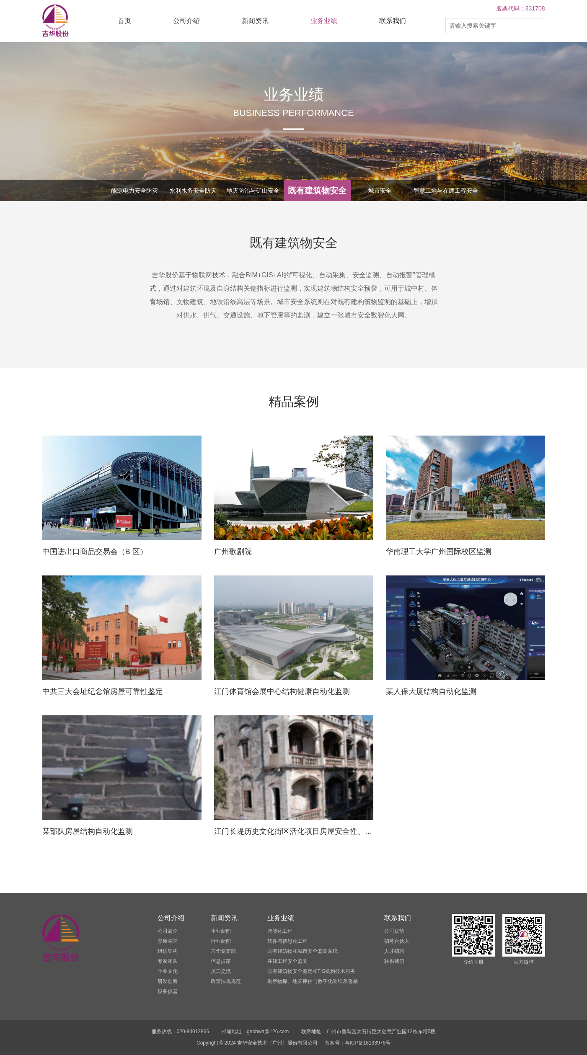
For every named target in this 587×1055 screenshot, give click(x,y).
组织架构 (168, 951)
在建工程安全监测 (287, 961)
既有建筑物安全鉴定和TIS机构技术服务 (311, 971)
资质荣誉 (168, 941)
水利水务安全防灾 (193, 190)
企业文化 (168, 971)
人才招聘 (394, 951)
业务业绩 (323, 20)
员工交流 (221, 971)
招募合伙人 (396, 941)
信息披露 (221, 961)
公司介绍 (186, 20)
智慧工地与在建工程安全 (446, 190)
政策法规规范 (226, 981)
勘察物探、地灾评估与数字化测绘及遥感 (312, 981)
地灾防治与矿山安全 (253, 190)
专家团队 (168, 961)
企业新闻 (221, 931)
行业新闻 (221, 941)
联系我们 (392, 20)
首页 (124, 20)
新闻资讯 (255, 20)
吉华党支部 (223, 951)
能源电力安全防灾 (134, 190)
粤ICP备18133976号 (367, 1043)
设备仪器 (168, 991)
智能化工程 (279, 931)
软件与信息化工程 (287, 941)
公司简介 (168, 931)
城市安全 (380, 190)
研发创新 (168, 981)
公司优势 (394, 931)
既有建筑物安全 (317, 190)
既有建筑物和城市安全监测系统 (302, 951)
